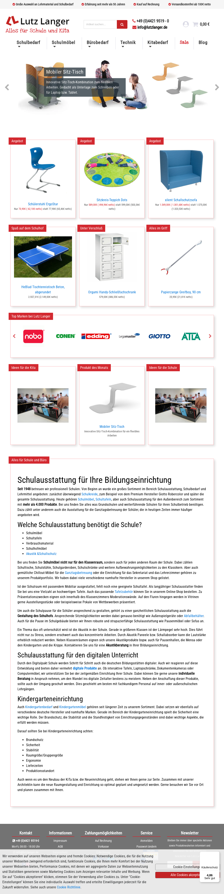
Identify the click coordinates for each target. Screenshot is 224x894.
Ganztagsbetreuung (78, 573)
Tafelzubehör (124, 592)
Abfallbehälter (194, 616)
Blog (203, 42)
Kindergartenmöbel (72, 707)
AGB (60, 846)
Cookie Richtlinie (68, 887)
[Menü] (217, 854)
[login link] (185, 25)
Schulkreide (89, 494)
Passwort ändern (146, 846)
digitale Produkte (85, 668)
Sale (184, 42)
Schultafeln (103, 499)
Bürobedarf (97, 42)
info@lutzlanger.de (149, 27)
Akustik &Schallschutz (41, 554)
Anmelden (146, 840)
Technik (128, 42)
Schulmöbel (63, 42)
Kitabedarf (157, 42)
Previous (7, 88)
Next (217, 88)
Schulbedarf (28, 42)
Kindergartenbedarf (38, 707)
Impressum (60, 840)
